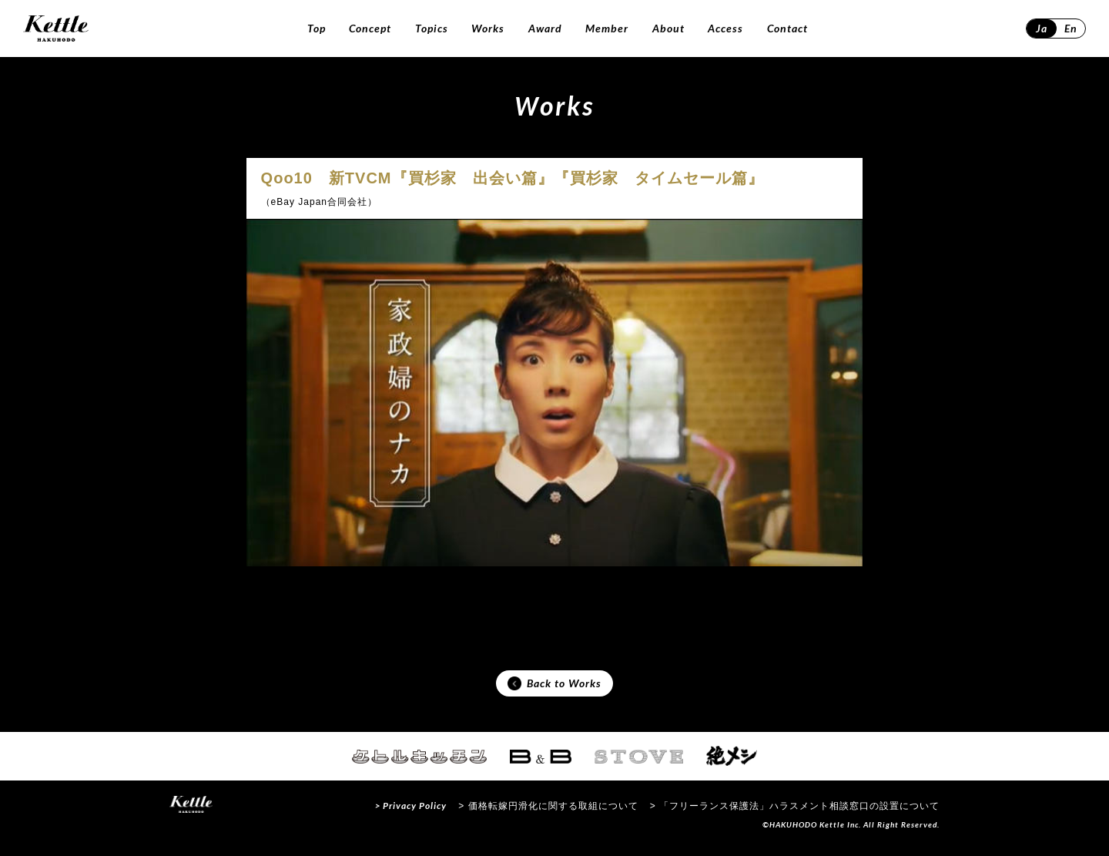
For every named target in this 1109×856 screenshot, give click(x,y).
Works (487, 28)
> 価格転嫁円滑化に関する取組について (548, 812)
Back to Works (554, 687)
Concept (370, 28)
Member (606, 28)
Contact (787, 28)
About (668, 28)
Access (725, 28)
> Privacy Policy (411, 812)
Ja (1041, 28)
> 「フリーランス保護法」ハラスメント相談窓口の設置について (795, 812)
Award (545, 28)
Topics (431, 28)
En (1070, 28)
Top (316, 28)
